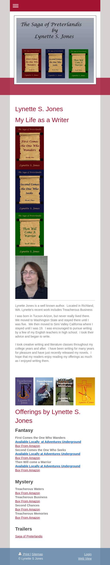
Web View (85, 558)
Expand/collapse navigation (55, 5)
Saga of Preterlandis (29, 536)
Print (24, 554)
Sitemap (37, 554)
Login (87, 554)
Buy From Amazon (27, 446)
